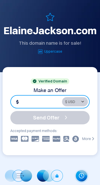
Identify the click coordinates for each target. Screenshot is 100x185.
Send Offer (50, 117)
